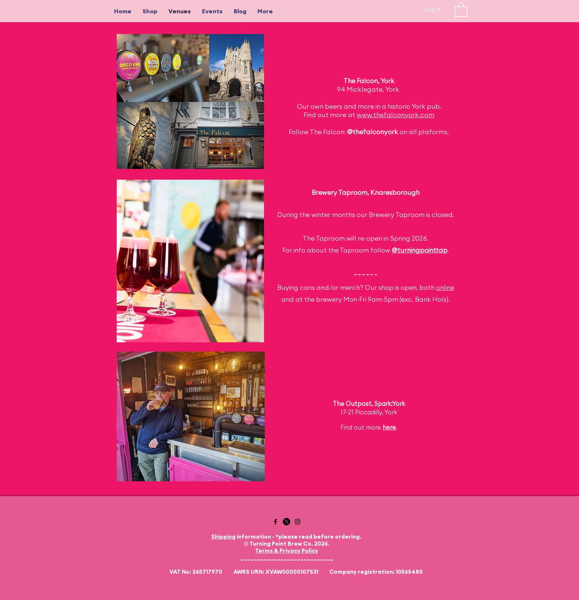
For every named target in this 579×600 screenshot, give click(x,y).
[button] (461, 9)
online (445, 287)
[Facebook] (275, 521)
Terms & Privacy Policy (286, 550)
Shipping (223, 536)
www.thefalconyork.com (395, 115)
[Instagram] (297, 521)
